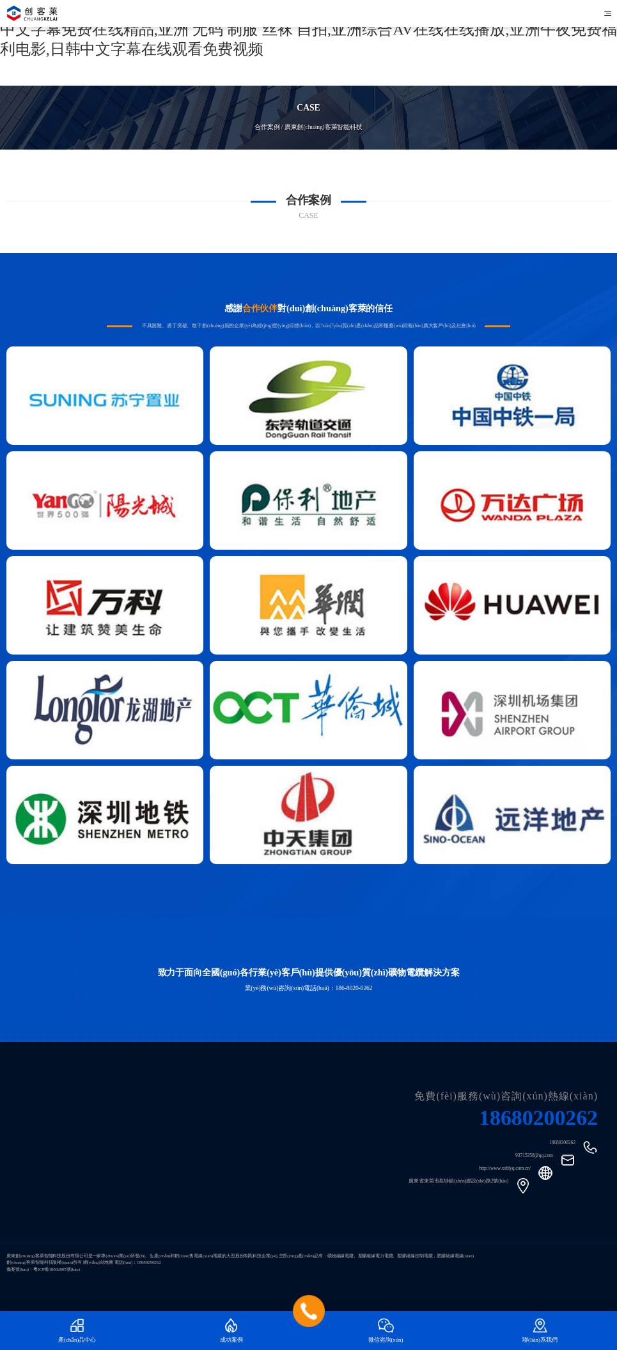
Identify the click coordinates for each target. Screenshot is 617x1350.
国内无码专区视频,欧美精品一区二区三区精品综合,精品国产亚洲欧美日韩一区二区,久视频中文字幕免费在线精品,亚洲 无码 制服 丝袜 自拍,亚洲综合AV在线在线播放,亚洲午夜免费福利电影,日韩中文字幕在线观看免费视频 (308, 29)
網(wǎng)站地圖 (98, 1262)
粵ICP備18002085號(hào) (56, 1269)
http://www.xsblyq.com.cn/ (505, 1168)
